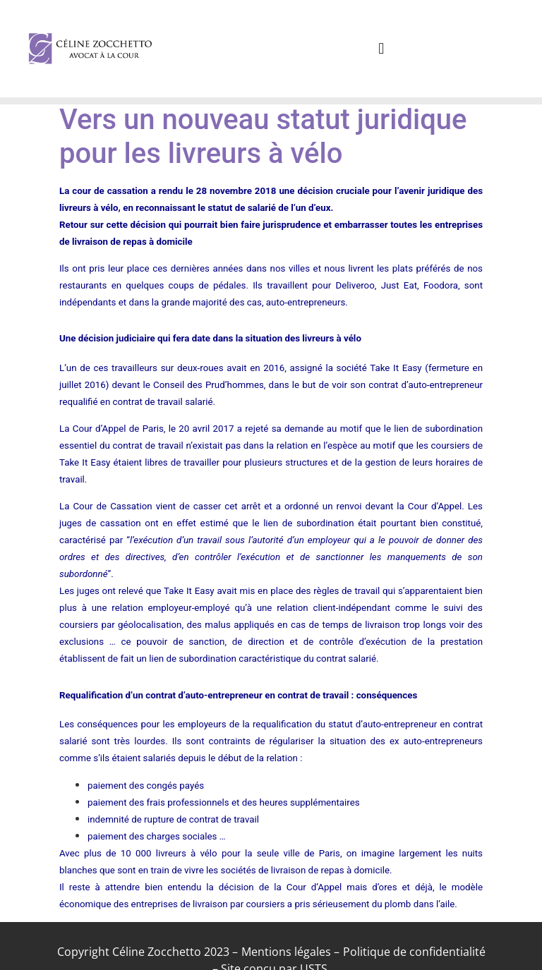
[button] (381, 48)
